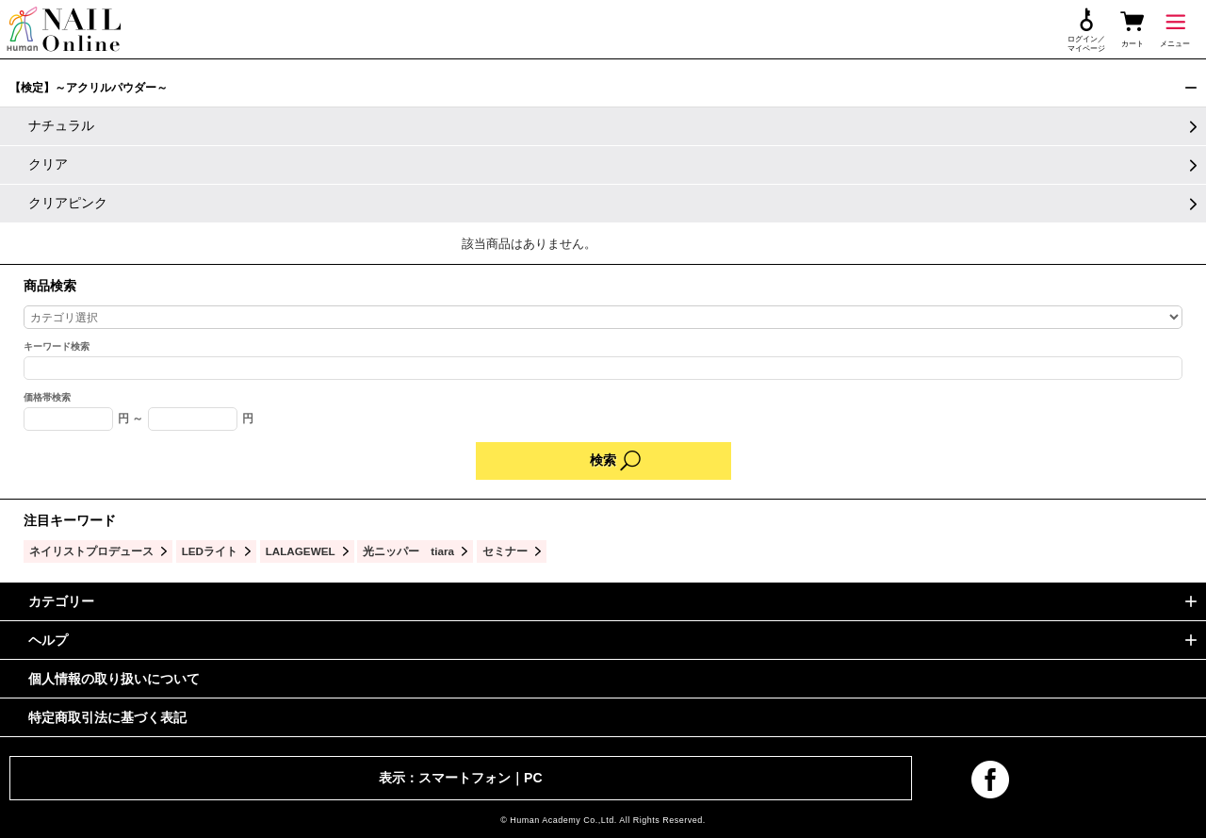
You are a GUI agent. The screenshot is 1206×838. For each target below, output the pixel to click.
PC (533, 777)
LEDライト (209, 551)
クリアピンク (67, 202)
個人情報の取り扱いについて (114, 678)
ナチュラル (61, 125)
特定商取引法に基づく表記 (107, 717)
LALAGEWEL (300, 551)
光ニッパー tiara (408, 551)
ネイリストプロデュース (91, 551)
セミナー (505, 551)
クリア (48, 164)
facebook (990, 779)
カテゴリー (61, 601)
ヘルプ (48, 640)
